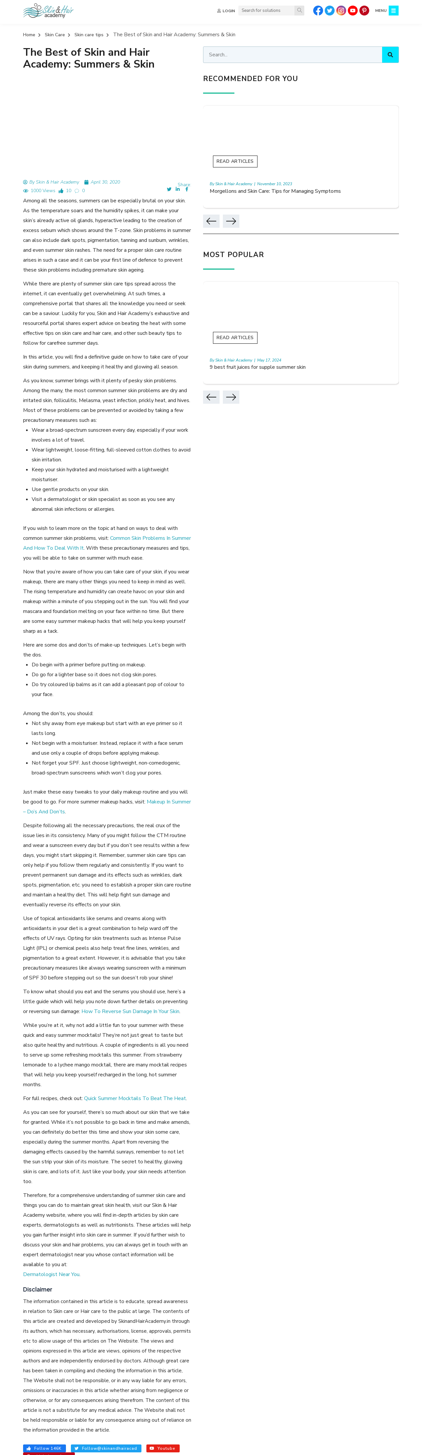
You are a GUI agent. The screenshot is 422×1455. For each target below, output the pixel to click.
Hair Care (349, 1334)
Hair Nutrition (354, 1345)
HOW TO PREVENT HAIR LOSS (109, 1289)
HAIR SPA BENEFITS (75, 1261)
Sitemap (207, 1356)
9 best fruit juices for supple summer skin (333, 368)
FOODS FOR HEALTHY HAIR (198, 1270)
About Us (208, 1334)
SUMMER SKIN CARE (26, 1298)
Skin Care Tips (272, 1367)
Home (29, 35)
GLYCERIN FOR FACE (125, 1261)
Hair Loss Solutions (360, 1356)
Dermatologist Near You (51, 980)
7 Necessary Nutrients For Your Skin (73, 1183)
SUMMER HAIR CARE (148, 1298)
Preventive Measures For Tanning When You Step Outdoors (105, 1155)
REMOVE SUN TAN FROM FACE (266, 1270)
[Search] (298, 10)
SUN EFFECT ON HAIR (380, 1289)
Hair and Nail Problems (364, 1367)
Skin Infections (272, 1356)
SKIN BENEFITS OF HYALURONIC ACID (344, 1270)
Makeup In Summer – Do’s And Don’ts (113, 646)
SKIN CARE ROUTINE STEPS (324, 1261)
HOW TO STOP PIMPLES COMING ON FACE (202, 1280)
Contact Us (210, 1379)
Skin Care (55, 35)
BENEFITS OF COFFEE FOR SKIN (37, 1289)
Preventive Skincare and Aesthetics (295, 1334)
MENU (379, 10)
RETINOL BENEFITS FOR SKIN (284, 1280)
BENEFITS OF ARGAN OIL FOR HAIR (359, 1280)
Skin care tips (89, 35)
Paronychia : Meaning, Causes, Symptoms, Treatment (95, 1169)
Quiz (203, 1345)
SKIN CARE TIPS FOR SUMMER (87, 1298)
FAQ (202, 1367)
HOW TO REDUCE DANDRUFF (257, 1261)
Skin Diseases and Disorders (287, 1345)
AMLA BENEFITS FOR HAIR (67, 1270)
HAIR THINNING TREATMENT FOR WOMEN (106, 1280)
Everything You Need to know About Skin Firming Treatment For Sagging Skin (130, 1198)
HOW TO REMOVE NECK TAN (262, 1289)
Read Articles (306, 162)
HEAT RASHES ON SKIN (325, 1289)
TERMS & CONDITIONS (203, 1445)
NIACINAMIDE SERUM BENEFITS (186, 1261)
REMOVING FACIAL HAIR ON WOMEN (187, 1289)
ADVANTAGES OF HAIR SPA (132, 1270)
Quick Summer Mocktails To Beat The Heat (135, 863)
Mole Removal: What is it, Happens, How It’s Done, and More (107, 1212)
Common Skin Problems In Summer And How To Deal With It (94, 441)
